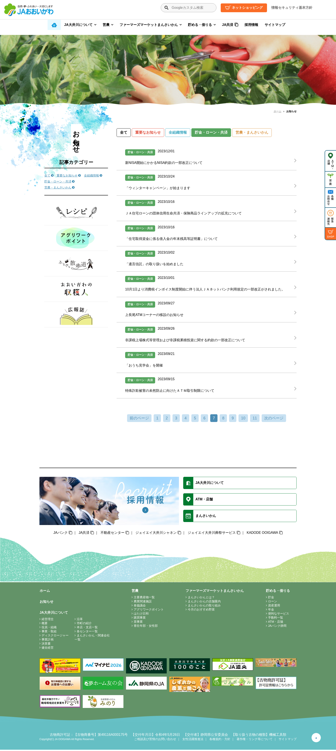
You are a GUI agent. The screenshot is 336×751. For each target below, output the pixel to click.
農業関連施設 (143, 602)
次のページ (274, 419)
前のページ (139, 419)
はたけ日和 (141, 614)
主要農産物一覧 (144, 598)
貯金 (271, 598)
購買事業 (140, 619)
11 (255, 419)
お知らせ (46, 603)
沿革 (80, 620)
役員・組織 (49, 628)
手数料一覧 (275, 619)
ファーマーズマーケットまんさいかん (149, 25)
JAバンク (60, 534)
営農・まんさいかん (252, 133)
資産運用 (274, 606)
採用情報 (251, 25)
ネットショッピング (247, 7)
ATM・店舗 (276, 623)
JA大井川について (78, 25)
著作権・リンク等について (255, 740)
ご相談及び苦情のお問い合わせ (155, 740)
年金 (271, 610)
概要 (45, 624)
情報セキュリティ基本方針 (291, 7)
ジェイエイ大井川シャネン (155, 534)
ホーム (277, 111)
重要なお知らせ (148, 133)
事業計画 (48, 640)
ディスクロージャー (55, 636)
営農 (106, 25)
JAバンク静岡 (277, 627)
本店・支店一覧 (87, 628)
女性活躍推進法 (192, 740)
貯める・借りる (200, 25)
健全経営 (48, 649)
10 (243, 419)
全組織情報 (178, 133)
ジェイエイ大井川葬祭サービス (212, 534)
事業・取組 (49, 632)
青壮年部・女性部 (146, 627)
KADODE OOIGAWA (262, 534)
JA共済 (227, 25)
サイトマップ (275, 25)
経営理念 (48, 620)
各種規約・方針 (219, 740)
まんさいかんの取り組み (204, 606)
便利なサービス (278, 614)
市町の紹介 (84, 624)
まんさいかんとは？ (201, 598)
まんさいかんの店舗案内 (204, 602)
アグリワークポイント (149, 610)
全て (123, 133)
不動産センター (112, 534)
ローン (272, 602)
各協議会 (140, 606)
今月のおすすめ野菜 (201, 610)
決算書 (46, 644)
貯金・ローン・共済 (211, 133)
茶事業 (138, 623)
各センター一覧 (87, 632)
